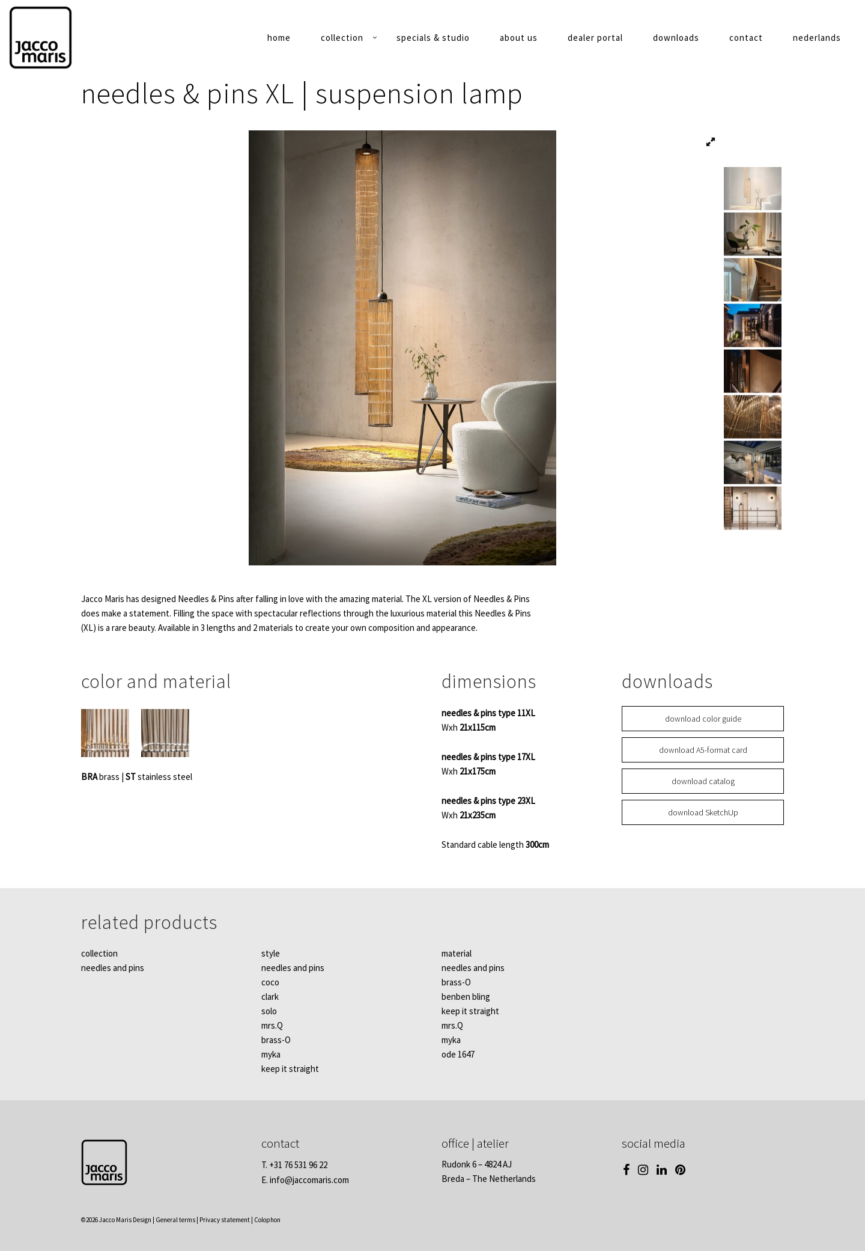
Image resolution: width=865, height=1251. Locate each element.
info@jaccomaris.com (309, 1180)
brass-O (276, 1040)
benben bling (466, 996)
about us (519, 37)
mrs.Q (272, 1025)
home (279, 37)
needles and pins (112, 967)
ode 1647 (458, 1054)
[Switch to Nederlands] (817, 40)
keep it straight (290, 1068)
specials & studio (433, 37)
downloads (676, 37)
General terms (175, 1220)
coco (270, 982)
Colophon (267, 1220)
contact (746, 37)
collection (342, 37)
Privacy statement (224, 1220)
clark (270, 996)
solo (269, 1011)
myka (271, 1054)
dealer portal (595, 37)
